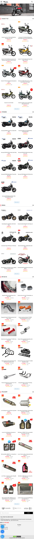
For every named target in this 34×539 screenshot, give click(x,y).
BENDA (3, 205)
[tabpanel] (17, 10)
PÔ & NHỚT (4, 392)
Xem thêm (17, 202)
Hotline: (5, 522)
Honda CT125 (5, 18)
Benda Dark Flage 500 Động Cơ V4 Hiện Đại (9, 245)
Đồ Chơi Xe (4, 276)
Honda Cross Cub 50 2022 (8, 102)
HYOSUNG (4, 112)
